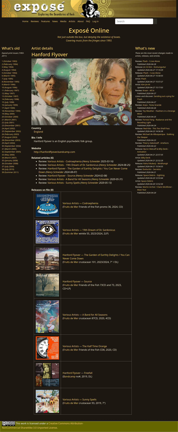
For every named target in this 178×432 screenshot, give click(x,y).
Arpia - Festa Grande (152, 105)
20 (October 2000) (10, 116)
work (23, 423)
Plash (143, 78)
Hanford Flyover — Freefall (78, 373)
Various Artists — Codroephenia (80, 203)
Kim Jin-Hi (145, 84)
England (38, 131)
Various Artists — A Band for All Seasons (85, 314)
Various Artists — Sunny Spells (80, 399)
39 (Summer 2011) (10, 172)
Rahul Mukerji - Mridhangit (155, 163)
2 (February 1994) (10, 64)
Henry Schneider (91, 161)
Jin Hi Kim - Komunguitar (154, 67)
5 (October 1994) (9, 73)
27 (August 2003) (9, 137)
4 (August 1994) (9, 70)
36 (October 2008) (10, 163)
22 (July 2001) (8, 122)
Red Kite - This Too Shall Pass (156, 128)
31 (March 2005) (9, 149)
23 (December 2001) (11, 125)
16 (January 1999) (10, 105)
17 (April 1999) (8, 108)
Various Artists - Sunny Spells (64, 182)
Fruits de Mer (70, 206)
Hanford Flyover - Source (61, 175)
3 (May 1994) (7, 67)
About (81, 21)
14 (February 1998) (10, 99)
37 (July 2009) (8, 166)
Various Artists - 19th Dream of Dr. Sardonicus (73, 165)
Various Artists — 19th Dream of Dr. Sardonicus (89, 230)
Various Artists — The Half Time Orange (85, 346)
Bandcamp (69, 376)
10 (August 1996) (9, 87)
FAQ (88, 21)
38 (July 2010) (8, 169)
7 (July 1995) (7, 78)
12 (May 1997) (8, 93)
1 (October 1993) (9, 61)
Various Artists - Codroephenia (65, 161)
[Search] (134, 21)
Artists (72, 21)
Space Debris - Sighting (154, 175)
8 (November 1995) (10, 81)
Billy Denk (145, 157)
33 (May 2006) (8, 154)
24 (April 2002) (8, 128)
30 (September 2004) (11, 146)
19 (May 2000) (8, 113)
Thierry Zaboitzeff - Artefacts (156, 143)
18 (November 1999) (11, 111)
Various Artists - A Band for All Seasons (69, 179)
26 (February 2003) (10, 134)
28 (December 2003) (11, 140)
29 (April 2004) (8, 143)
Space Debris (147, 181)
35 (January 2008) (10, 160)
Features (45, 21)
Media (63, 21)
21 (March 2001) (9, 119)
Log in (96, 21)
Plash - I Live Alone (151, 61)
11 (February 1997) (10, 90)
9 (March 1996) (8, 84)
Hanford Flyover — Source (77, 281)
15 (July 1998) (8, 102)
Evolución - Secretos (152, 169)
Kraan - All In (148, 90)
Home (25, 21)
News (55, 21)
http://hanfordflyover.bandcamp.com (54, 152)
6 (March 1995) (8, 75)
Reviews (35, 21)
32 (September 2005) (11, 151)
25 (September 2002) (11, 131)
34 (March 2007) (9, 157)
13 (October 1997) (10, 96)
